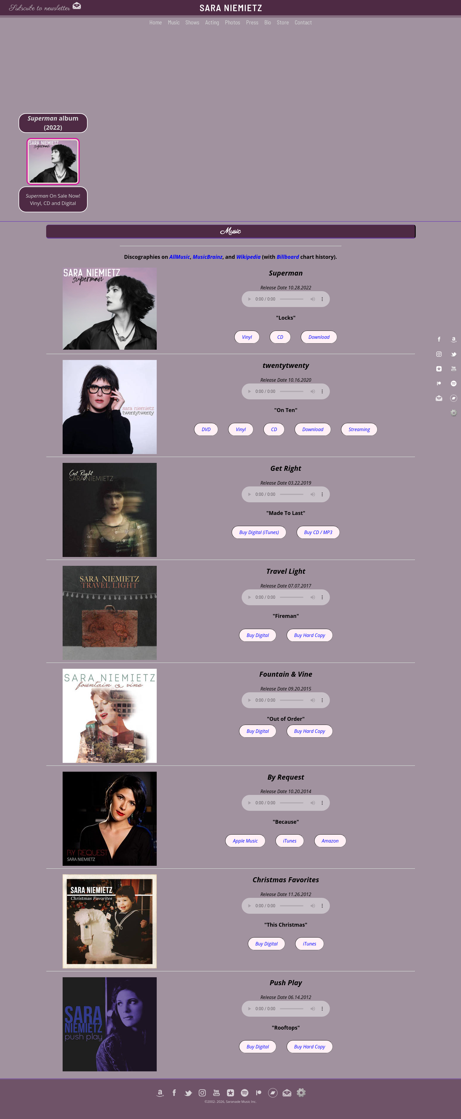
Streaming (359, 429)
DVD (206, 429)
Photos (232, 22)
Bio (267, 22)
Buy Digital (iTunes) (259, 532)
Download (319, 337)
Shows (192, 22)
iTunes (289, 841)
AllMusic (179, 256)
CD (280, 337)
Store (283, 22)
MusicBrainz (208, 256)
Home (155, 22)
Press (252, 22)
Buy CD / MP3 (318, 532)
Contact (303, 22)
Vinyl (247, 337)
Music (174, 22)
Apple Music (245, 841)
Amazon (330, 841)
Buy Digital (258, 635)
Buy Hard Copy (309, 635)
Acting (212, 22)
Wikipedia (248, 256)
